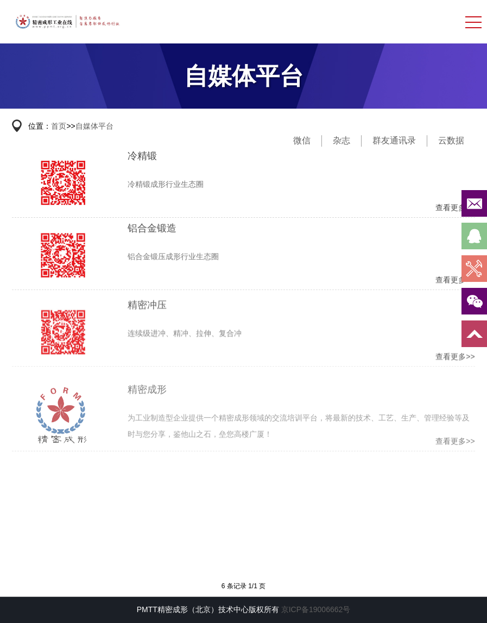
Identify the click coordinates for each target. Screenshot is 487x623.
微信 (302, 140)
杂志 (341, 140)
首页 (58, 126)
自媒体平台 (94, 126)
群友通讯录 (394, 140)
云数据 (451, 140)
